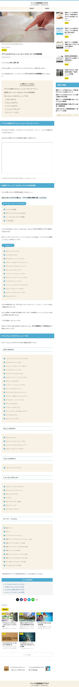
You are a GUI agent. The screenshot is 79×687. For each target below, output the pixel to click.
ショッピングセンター (12, 107)
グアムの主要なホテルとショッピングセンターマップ (19, 88)
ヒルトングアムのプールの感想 (13, 589)
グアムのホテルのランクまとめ (13, 582)
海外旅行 (47, 8)
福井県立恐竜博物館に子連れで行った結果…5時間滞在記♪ (72, 53)
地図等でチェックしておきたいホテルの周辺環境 (18, 92)
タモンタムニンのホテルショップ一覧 (15, 95)
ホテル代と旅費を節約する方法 (13, 587)
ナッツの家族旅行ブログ (39, 3)
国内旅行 (32, 8)
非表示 (32, 83)
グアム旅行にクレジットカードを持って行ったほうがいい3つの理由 (27, 641)
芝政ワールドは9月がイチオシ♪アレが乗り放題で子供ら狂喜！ (72, 27)
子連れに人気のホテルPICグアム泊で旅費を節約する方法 (27, 620)
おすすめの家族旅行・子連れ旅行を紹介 (39, 682)
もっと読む (28, 651)
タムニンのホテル (11, 101)
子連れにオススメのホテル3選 (13, 584)
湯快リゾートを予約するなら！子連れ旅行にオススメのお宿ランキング (72, 14)
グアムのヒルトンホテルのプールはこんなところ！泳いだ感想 (9, 621)
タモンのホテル (10, 98)
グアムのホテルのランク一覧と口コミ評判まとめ (9, 641)
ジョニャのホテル (11, 104)
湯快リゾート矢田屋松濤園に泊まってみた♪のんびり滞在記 (72, 40)
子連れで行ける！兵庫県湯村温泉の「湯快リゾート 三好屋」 (72, 66)
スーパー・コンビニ (12, 110)
